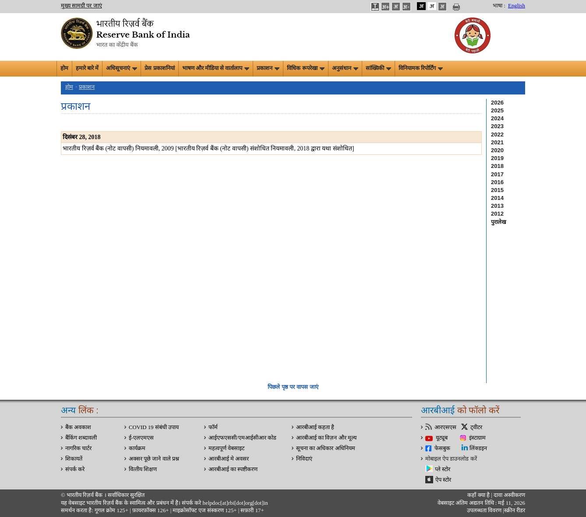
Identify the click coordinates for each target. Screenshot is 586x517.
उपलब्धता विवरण (484, 510)
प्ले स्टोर (442, 469)
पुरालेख (498, 222)
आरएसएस (445, 427)
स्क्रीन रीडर (514, 510)
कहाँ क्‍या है (479, 495)
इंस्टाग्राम (477, 438)
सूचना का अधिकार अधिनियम (325, 448)
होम (64, 68)
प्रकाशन (268, 68)
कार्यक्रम (137, 448)
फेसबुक (442, 448)
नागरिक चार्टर (78, 448)
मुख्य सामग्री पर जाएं (81, 6)
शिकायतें (73, 459)
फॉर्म (213, 427)
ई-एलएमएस (141, 438)
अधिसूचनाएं (121, 68)
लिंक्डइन (478, 448)
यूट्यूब (442, 438)
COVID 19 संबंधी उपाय (154, 427)
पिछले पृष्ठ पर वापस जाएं (293, 387)
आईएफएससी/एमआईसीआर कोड (242, 438)
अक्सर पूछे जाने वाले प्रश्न (154, 459)
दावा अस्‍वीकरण (509, 495)
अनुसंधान (345, 68)
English (516, 6)
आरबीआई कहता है (315, 427)
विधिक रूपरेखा (305, 68)
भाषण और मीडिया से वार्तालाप (216, 68)
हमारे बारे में (87, 68)
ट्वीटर (476, 427)
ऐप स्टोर (443, 480)
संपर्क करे (75, 469)
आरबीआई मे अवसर (228, 459)
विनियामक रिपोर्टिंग (421, 68)
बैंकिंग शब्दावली (81, 438)
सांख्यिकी (378, 68)
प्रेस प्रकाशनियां (159, 68)
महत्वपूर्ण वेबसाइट (226, 448)
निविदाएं (304, 459)
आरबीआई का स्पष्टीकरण (233, 469)
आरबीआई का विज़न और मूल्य (326, 438)
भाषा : (499, 6)
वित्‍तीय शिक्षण (143, 469)
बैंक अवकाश (78, 427)
